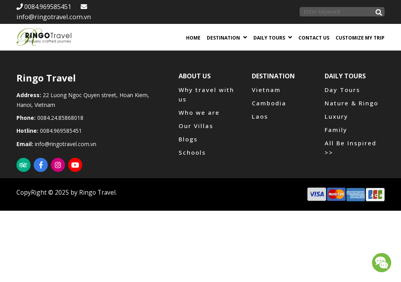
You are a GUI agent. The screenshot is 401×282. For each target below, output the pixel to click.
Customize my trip (360, 37)
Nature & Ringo (351, 103)
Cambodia (269, 103)
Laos (260, 116)
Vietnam (266, 90)
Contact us (313, 37)
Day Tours (342, 90)
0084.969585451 (43, 6)
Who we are (199, 112)
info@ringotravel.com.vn (65, 144)
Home (193, 37)
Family (336, 130)
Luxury (336, 116)
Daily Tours (269, 37)
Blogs (188, 139)
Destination (223, 37)
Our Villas (196, 126)
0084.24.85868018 (60, 117)
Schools (192, 152)
